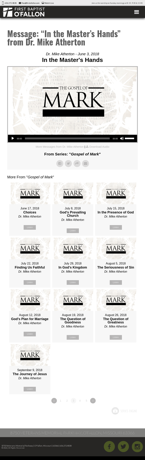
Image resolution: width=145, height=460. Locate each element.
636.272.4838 (11, 3)
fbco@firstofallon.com (31, 3)
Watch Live (49, 3)
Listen (30, 227)
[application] (72, 138)
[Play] (13, 138)
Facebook (109, 446)
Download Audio (99, 146)
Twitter (123, 446)
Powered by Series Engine (124, 411)
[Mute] (122, 138)
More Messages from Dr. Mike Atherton (60, 146)
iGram (137, 446)
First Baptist (23, 12)
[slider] (67, 138)
